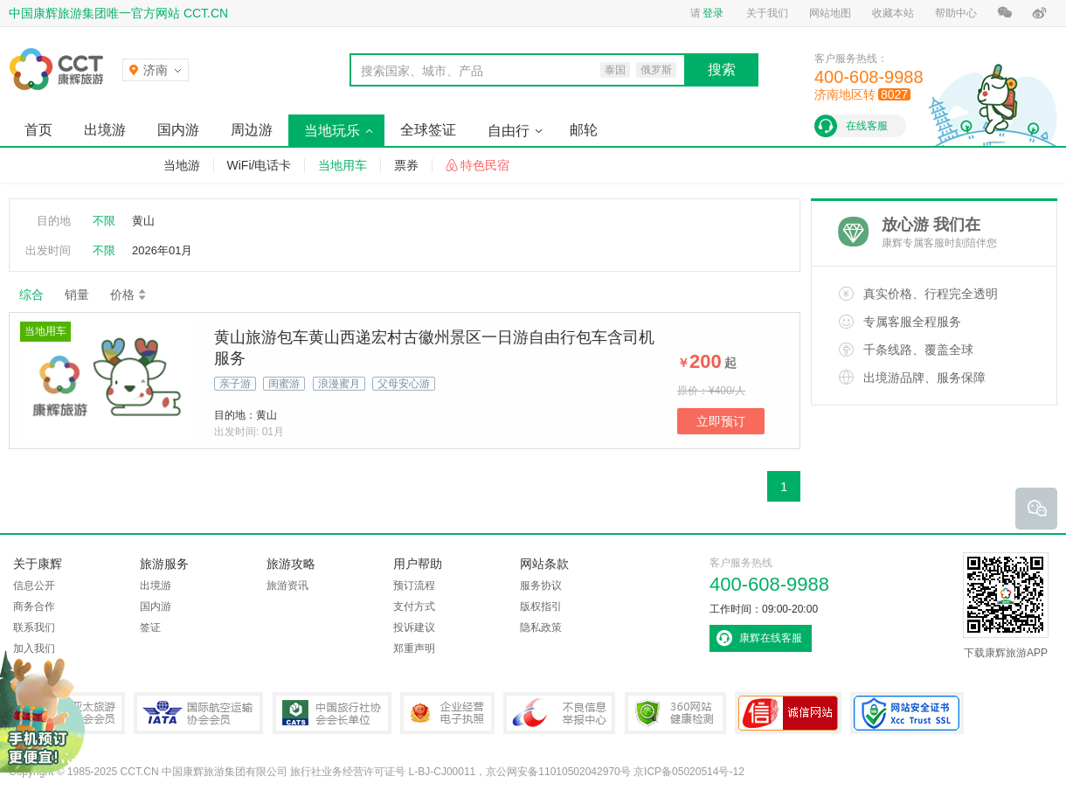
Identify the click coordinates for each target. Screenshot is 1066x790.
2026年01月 (162, 250)
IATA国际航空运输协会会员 (198, 713)
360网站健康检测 (675, 713)
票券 (406, 165)
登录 (713, 13)
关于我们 (767, 13)
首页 (38, 129)
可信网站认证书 (788, 713)
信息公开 (34, 585)
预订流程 (414, 585)
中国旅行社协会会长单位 (332, 713)
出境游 (105, 129)
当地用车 (342, 165)
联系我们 (34, 627)
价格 (129, 294)
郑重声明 (414, 648)
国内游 (178, 129)
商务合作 (34, 606)
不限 (104, 220)
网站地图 (830, 13)
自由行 (509, 130)
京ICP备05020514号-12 (688, 772)
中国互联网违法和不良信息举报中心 (559, 713)
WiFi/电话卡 (259, 165)
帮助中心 (956, 13)
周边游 (252, 129)
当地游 (181, 165)
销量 (77, 294)
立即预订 (720, 421)
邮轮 (584, 129)
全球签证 (428, 129)
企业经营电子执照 (447, 713)
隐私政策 (541, 627)
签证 (150, 627)
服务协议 (541, 585)
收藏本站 (893, 13)
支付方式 (414, 606)
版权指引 (541, 606)
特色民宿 (484, 165)
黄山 (143, 220)
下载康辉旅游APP (1006, 605)
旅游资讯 (287, 585)
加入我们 (34, 648)
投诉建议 (414, 627)
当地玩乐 (332, 130)
